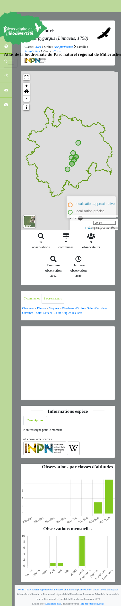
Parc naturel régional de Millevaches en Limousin (52, 589)
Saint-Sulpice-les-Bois (68, 313)
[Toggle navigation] (10, 63)
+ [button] (26, 86)
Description (35, 420)
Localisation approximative (95, 204)
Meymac (54, 308)
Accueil (21, 589)
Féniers (41, 308)
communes (32, 298)
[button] (26, 92)
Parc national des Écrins (92, 603)
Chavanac (28, 308)
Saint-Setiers (44, 313)
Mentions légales (109, 589)
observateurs (53, 298)
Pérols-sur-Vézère (73, 308)
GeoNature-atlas (53, 603)
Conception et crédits (88, 589)
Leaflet (89, 228)
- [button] (26, 99)
